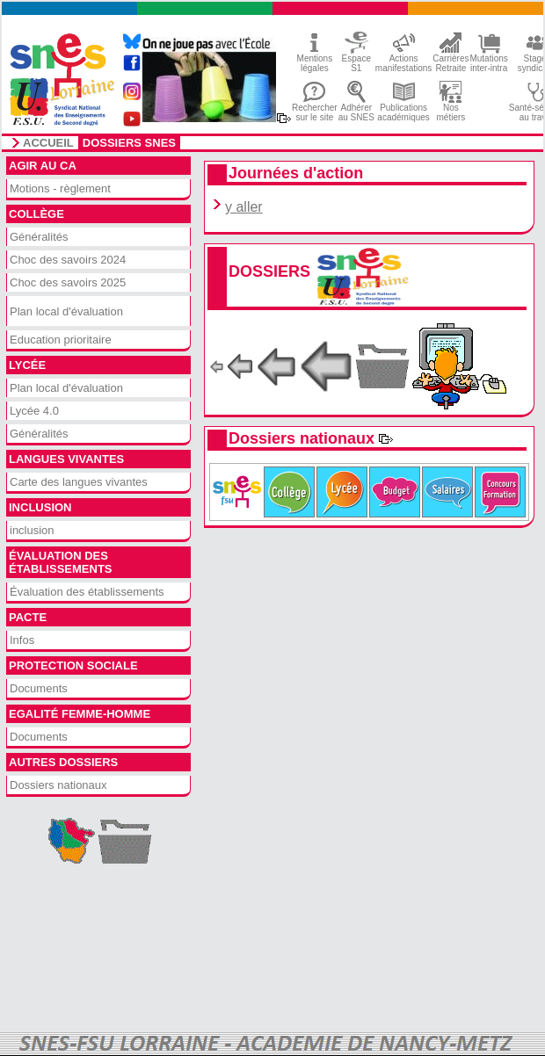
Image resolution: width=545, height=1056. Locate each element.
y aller (244, 206)
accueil (48, 143)
